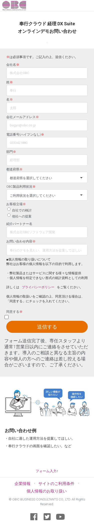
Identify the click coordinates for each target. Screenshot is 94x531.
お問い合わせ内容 (21, 241)
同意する (14, 312)
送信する (47, 327)
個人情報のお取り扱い (47, 491)
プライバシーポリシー (38, 287)
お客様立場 (16, 204)
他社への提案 (22, 216)
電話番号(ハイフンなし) (25, 134)
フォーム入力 (46, 471)
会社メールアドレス (22, 117)
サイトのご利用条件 (56, 483)
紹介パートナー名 (19, 224)
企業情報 (23, 483)
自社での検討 (22, 210)
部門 (11, 152)
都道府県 (14, 169)
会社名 (12, 65)
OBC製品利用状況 (21, 186)
